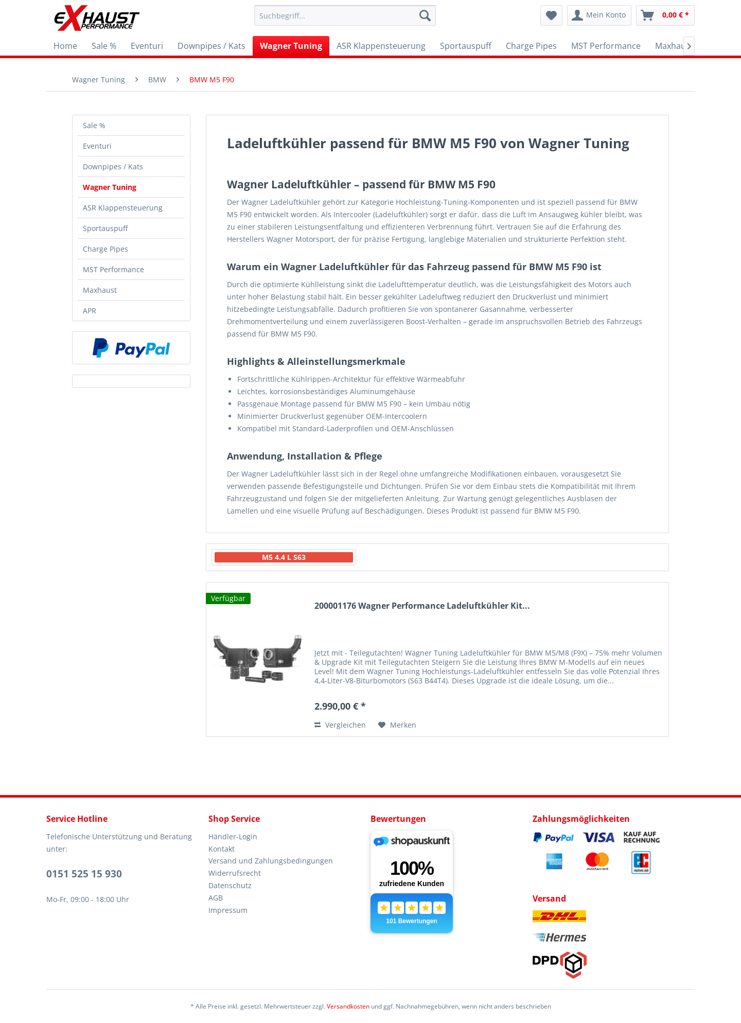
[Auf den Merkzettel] (397, 725)
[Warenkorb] (665, 15)
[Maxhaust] (674, 46)
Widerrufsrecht (234, 873)
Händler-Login (232, 836)
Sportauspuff (105, 228)
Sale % (94, 125)
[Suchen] (425, 15)
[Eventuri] (146, 46)
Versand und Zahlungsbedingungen (270, 861)
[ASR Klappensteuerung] (381, 46)
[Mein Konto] (599, 15)
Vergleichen (340, 725)
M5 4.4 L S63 (284, 557)
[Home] (65, 46)
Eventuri (97, 146)
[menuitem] (345, 15)
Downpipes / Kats (113, 166)
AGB (215, 898)
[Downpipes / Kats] (211, 46)
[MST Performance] (606, 46)
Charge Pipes (105, 249)
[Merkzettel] (551, 15)
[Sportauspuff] (466, 46)
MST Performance (113, 269)
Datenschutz (230, 885)
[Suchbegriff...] (345, 15)
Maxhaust (100, 290)
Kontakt (221, 849)
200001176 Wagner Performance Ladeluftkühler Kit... (422, 606)
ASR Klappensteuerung (123, 208)
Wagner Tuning (109, 187)
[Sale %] (103, 46)
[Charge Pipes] (531, 46)
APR (89, 310)
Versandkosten (348, 1006)
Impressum (228, 910)
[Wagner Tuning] (291, 46)
